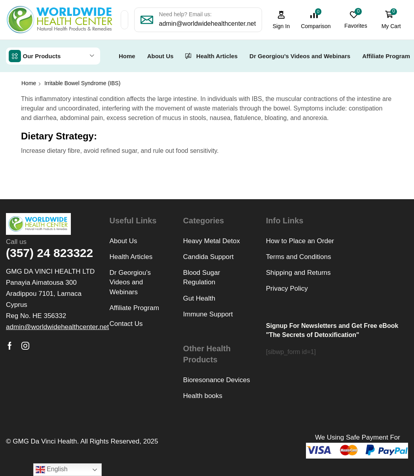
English (52, 469)
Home (28, 83)
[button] (282, 20)
